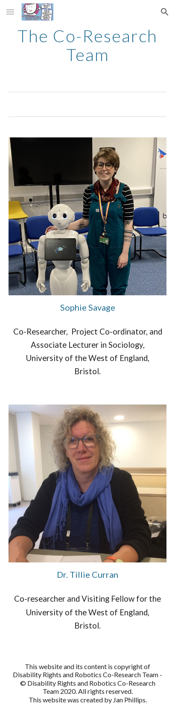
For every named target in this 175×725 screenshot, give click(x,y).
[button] (10, 11)
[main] (87, 45)
